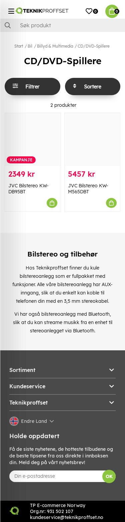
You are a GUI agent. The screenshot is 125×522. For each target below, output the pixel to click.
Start (18, 46)
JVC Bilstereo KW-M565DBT (88, 189)
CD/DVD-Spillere (94, 46)
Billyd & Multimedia (55, 46)
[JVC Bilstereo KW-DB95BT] (33, 139)
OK (109, 476)
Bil (30, 46)
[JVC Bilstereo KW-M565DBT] (92, 139)
